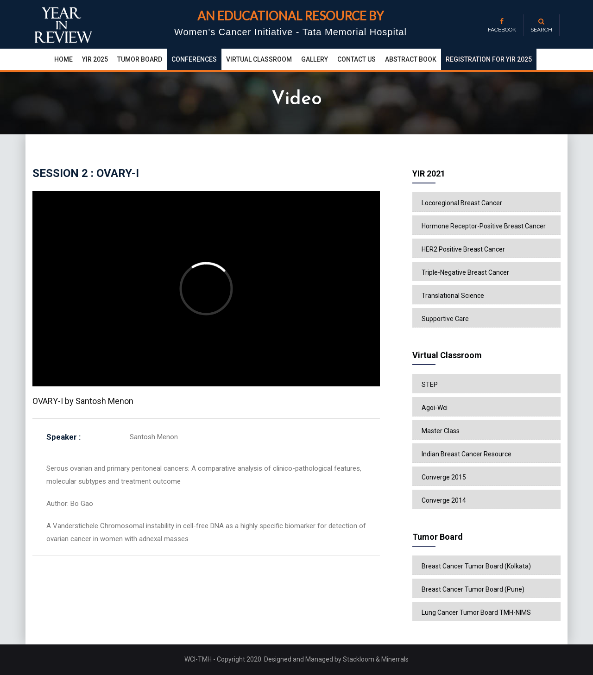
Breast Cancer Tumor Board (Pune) (473, 589)
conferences (194, 59)
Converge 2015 (444, 477)
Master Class (441, 431)
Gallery (314, 59)
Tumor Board (139, 59)
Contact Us (356, 59)
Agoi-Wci (435, 407)
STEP (430, 384)
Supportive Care (445, 318)
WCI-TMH (198, 659)
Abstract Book (410, 59)
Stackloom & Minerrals (376, 659)
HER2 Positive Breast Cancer (463, 249)
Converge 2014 (444, 500)
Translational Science (453, 295)
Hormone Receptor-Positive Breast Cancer (484, 226)
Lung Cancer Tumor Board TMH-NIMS (476, 612)
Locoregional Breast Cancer (462, 203)
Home (63, 59)
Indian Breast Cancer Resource (466, 454)
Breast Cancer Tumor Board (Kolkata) (476, 566)
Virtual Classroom (259, 59)
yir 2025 (95, 59)
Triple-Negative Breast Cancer (465, 272)
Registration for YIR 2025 (489, 59)
